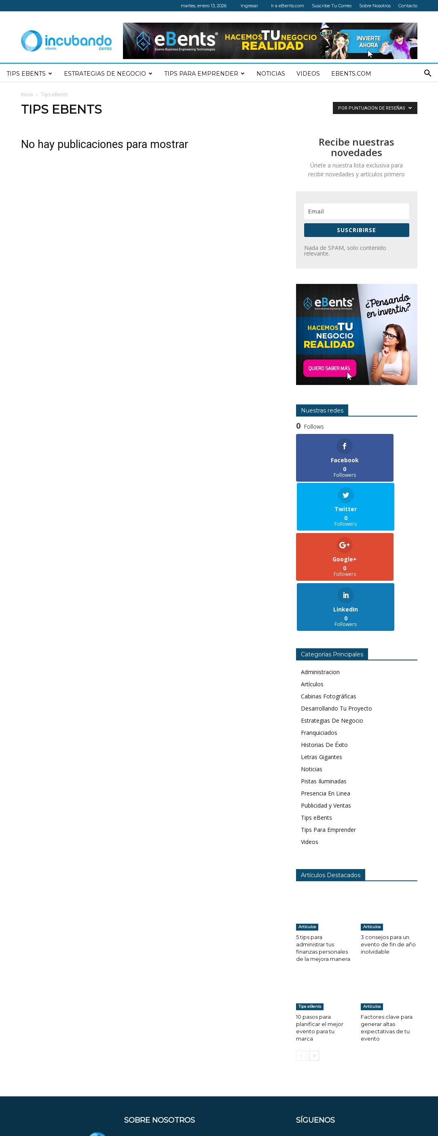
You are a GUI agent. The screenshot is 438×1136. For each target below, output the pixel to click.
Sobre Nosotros (375, 5)
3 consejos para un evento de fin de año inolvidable (388, 845)
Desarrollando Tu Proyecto (336, 609)
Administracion (320, 573)
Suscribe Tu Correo (331, 5)
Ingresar (249, 5)
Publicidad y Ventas (326, 706)
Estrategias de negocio (108, 73)
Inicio (27, 94)
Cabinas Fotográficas (328, 597)
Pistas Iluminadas (324, 682)
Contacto (407, 5)
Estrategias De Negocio (332, 621)
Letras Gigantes (321, 658)
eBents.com (351, 73)
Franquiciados (319, 633)
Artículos (312, 585)
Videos (308, 73)
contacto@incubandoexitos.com (203, 1101)
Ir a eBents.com (287, 5)
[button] (428, 74)
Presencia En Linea (325, 694)
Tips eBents (29, 73)
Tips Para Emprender (204, 73)
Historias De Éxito (324, 645)
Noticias (270, 73)
